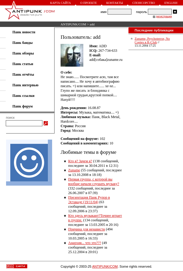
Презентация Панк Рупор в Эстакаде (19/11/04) (89, 199)
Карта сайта (60, 3)
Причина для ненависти (86, 229)
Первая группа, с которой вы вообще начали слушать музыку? (93, 181)
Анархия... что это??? (84, 243)
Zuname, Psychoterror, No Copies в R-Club (152, 40)
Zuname (74, 170)
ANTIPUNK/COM (73, 24)
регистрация (164, 16)
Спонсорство (143, 3)
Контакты (114, 3)
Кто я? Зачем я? (80, 161)
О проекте (88, 3)
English (171, 3)
